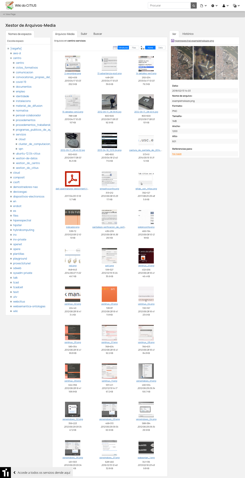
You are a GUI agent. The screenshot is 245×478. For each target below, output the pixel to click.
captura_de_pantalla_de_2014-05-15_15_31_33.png (155, 150)
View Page (10, 14)
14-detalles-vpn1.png (146, 73)
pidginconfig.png (146, 227)
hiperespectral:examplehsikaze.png (194, 40)
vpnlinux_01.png (146, 265)
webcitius (19, 301)
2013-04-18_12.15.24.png (109, 150)
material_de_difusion (29, 106)
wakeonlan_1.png (146, 457)
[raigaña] (16, 48)
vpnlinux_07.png (109, 342)
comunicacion (24, 72)
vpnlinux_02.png (72, 303)
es (14, 211)
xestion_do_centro (28, 163)
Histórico (188, 34)
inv (15, 235)
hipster (17, 225)
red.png (72, 265)
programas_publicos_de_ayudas (36, 129)
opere (16, 249)
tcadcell (18, 287)
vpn (21, 149)
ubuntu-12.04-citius (28, 153)
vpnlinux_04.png (146, 303)
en (14, 201)
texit (16, 292)
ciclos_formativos (27, 67)
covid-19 (21, 82)
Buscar (97, 34)
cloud (22, 139)
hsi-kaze (177, 153)
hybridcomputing (23, 230)
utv (15, 297)
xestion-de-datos (26, 158)
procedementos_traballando (33, 125)
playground (20, 258)
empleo (20, 91)
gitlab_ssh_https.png (146, 188)
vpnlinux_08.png (146, 342)
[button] (203, 5)
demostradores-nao (25, 187)
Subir (84, 34)
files (15, 215)
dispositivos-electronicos (28, 196)
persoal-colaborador (28, 115)
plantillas (18, 254)
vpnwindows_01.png (146, 380)
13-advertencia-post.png (109, 73)
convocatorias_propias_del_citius (37, 77)
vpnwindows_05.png (72, 457)
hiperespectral (22, 220)
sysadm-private (22, 273)
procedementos (25, 120)
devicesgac (20, 192)
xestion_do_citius (27, 168)
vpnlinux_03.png (109, 303)
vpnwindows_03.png (109, 419)
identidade (22, 96)
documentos (23, 87)
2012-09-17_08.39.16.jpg (109, 111)
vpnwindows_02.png (72, 419)
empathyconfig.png (109, 188)
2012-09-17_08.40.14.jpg (146, 111)
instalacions (23, 101)
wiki (15, 311)
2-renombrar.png (72, 73)
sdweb (17, 268)
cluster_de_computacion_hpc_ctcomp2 (44, 144)
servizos (21, 134)
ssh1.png (109, 265)
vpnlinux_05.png (72, 342)
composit (19, 177)
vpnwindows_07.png (109, 457)
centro (17, 58)
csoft (16, 182)
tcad (16, 282)
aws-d (17, 53)
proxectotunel (22, 263)
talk (15, 278)
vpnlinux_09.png (72, 380)
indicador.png (72, 227)
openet (17, 244)
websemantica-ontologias (29, 306)
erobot (17, 206)
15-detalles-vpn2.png (72, 111)
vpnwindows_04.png (146, 419)
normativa (22, 110)
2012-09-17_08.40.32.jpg (73, 150)
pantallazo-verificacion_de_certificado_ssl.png (115, 227)
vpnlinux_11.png (109, 380)
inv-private (19, 239)
